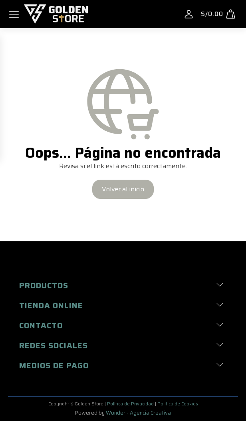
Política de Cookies (177, 404)
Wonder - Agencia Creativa (138, 413)
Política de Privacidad (130, 404)
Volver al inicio (123, 189)
